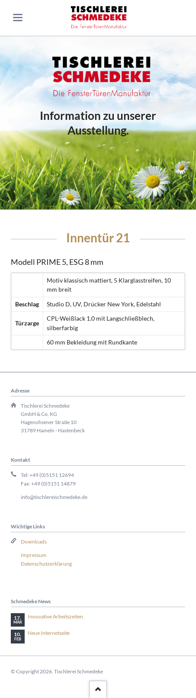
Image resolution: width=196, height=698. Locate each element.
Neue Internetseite (49, 633)
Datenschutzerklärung (46, 563)
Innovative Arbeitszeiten (55, 616)
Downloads (34, 541)
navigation (17, 17)
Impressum (33, 555)
